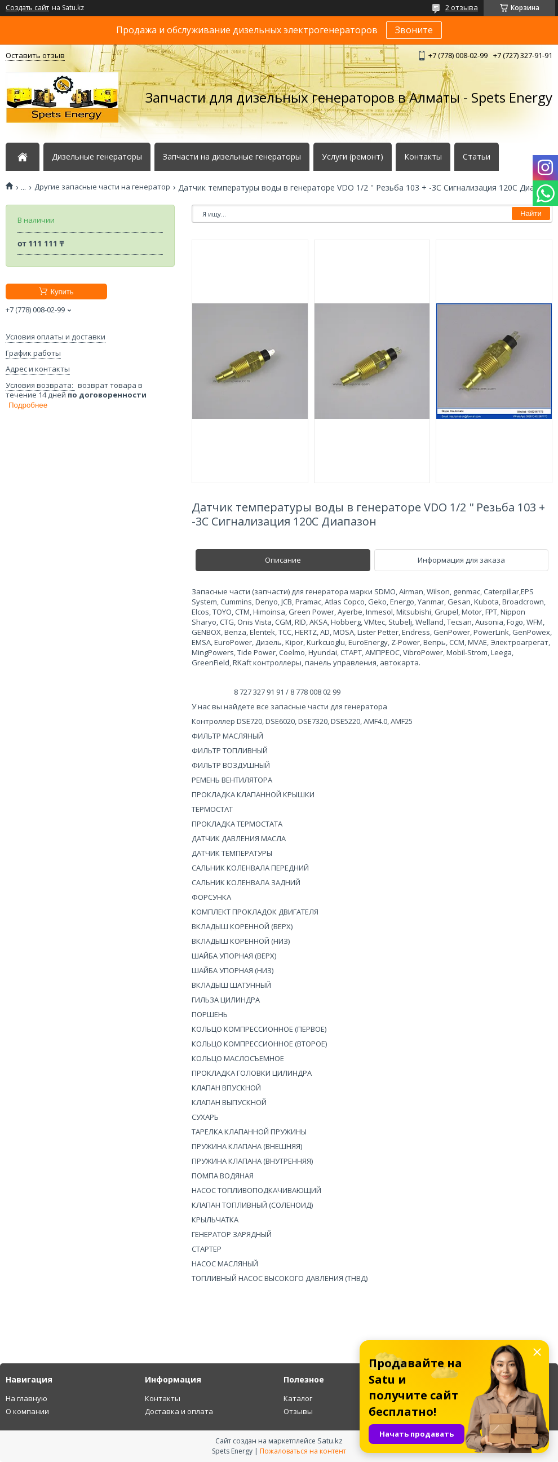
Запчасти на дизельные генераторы (232, 157)
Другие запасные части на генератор (102, 187)
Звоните (414, 30)
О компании (27, 1411)
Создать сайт (27, 8)
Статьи (476, 157)
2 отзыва (461, 7)
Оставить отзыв (35, 55)
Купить (61, 292)
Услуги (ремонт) (352, 157)
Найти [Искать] (531, 213)
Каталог (298, 1398)
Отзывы (298, 1411)
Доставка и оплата (179, 1411)
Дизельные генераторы (97, 157)
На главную (26, 1398)
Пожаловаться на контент (303, 1451)
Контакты (423, 157)
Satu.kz (330, 1441)
